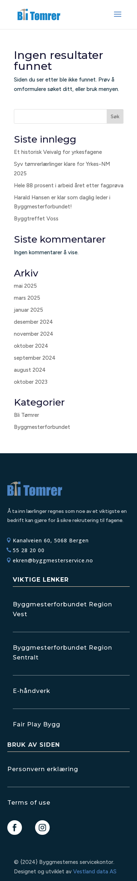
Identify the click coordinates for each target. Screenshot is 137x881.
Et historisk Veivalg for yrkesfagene (58, 152)
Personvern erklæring (42, 769)
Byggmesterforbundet (42, 427)
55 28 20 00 (29, 550)
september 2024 (35, 358)
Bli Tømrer (26, 415)
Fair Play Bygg (36, 724)
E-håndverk (31, 690)
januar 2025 (28, 310)
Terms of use (28, 802)
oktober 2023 (30, 382)
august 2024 (30, 370)
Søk (115, 116)
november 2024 (33, 334)
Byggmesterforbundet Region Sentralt (62, 652)
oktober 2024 (31, 346)
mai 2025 (25, 286)
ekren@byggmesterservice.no (53, 560)
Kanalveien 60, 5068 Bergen (51, 540)
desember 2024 (33, 322)
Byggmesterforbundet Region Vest (62, 609)
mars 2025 (27, 298)
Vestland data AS (95, 871)
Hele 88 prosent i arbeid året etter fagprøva (68, 185)
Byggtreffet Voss (36, 218)
